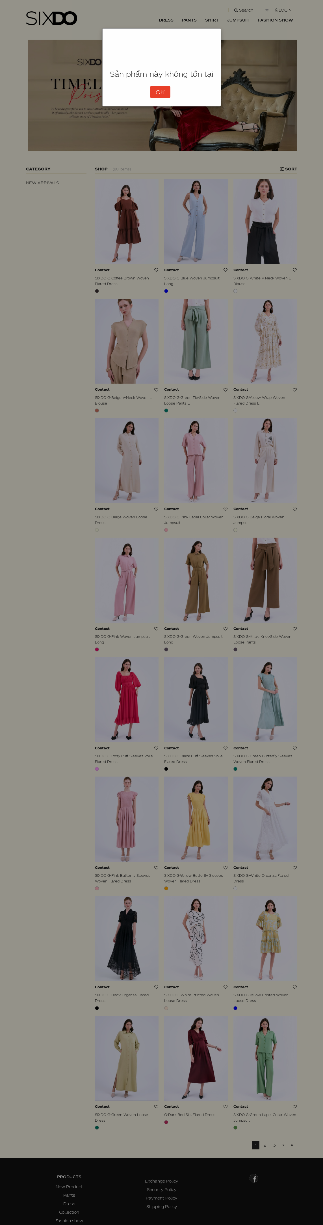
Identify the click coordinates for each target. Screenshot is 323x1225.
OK (160, 92)
